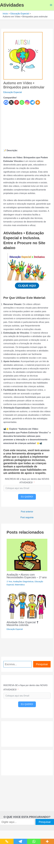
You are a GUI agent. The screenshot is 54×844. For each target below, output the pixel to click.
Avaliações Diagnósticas (23, 581)
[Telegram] (32, 102)
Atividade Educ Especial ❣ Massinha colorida (23, 623)
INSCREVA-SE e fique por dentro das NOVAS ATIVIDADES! (27, 481)
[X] (11, 102)
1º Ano (9, 581)
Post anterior (27, 512)
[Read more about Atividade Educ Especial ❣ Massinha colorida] (27, 605)
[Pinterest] (16, 102)
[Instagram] (27, 102)
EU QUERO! (27, 497)
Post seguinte (27, 517)
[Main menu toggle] (51, 5)
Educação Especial (12, 92)
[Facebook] (6, 102)
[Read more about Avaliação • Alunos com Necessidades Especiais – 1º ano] (27, 555)
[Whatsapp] (21, 102)
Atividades (12, 5)
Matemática (19, 585)
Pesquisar (42, 664)
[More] (37, 102)
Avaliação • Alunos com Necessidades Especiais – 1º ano (27, 576)
